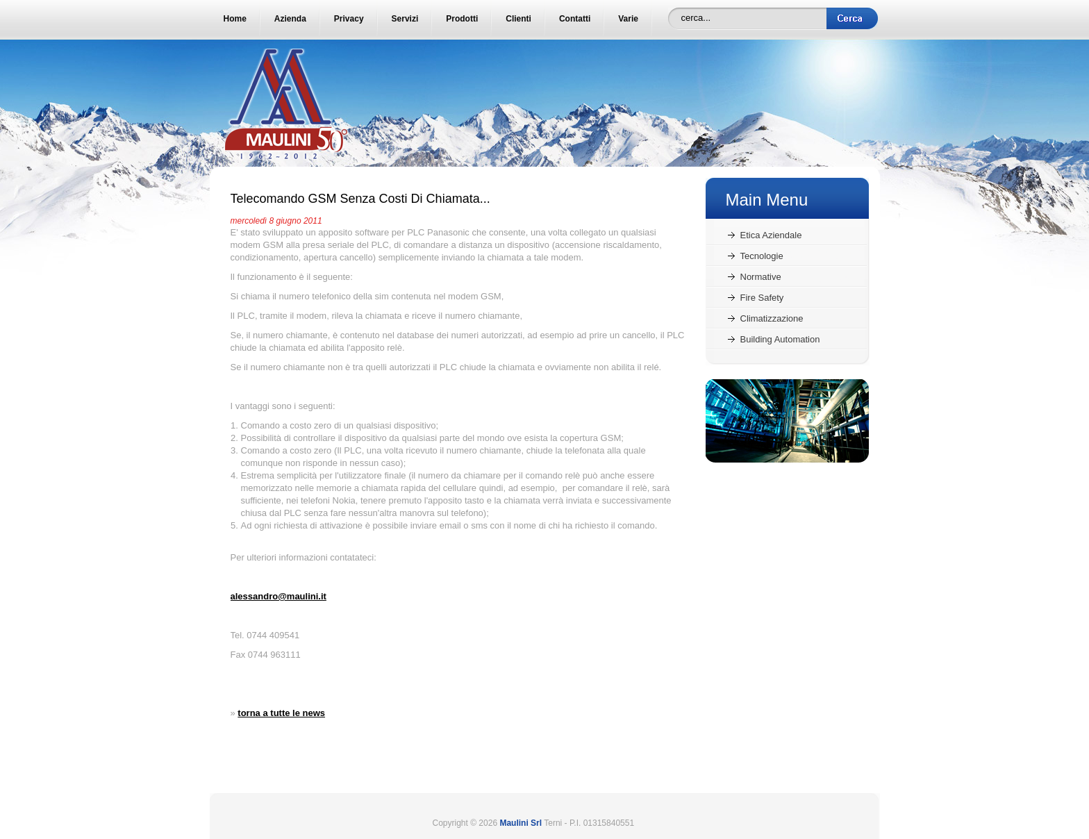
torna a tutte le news (281, 713)
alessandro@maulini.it (278, 596)
